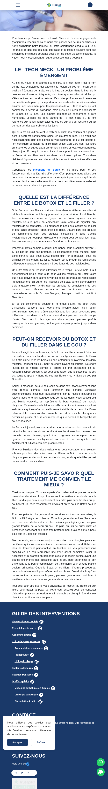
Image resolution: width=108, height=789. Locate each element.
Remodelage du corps (24, 628)
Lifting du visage (24, 661)
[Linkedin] (22, 773)
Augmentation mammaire (29, 648)
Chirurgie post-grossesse (26, 641)
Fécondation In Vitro (26, 701)
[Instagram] (28, 773)
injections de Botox (46, 169)
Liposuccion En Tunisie (25, 621)
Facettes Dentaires (22, 674)
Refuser (41, 742)
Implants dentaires (22, 668)
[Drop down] (90, 4)
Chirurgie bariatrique (26, 694)
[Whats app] (101, 762)
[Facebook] (16, 773)
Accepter (17, 742)
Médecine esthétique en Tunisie (32, 688)
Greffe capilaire (20, 681)
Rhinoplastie (22, 654)
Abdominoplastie (21, 635)
